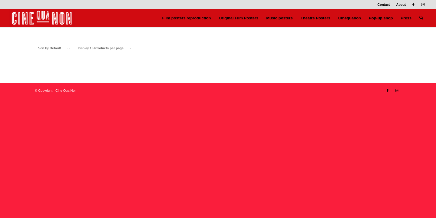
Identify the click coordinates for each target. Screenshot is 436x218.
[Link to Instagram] (422, 4)
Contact (383, 4)
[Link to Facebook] (413, 4)
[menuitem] (383, 4)
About (401, 4)
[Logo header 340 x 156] (42, 18)
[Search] (421, 18)
